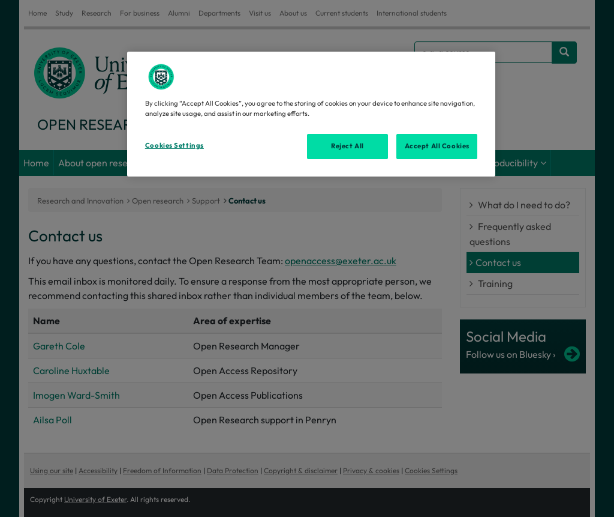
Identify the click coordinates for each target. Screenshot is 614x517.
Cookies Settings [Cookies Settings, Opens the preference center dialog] (174, 145)
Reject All (347, 146)
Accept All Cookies (437, 146)
